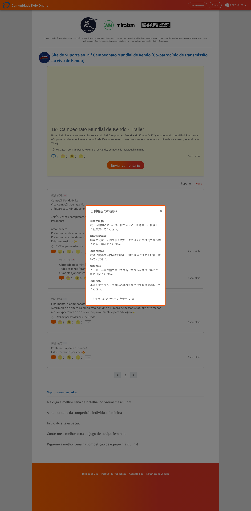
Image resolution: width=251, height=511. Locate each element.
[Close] (161, 211)
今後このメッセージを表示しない (115, 299)
